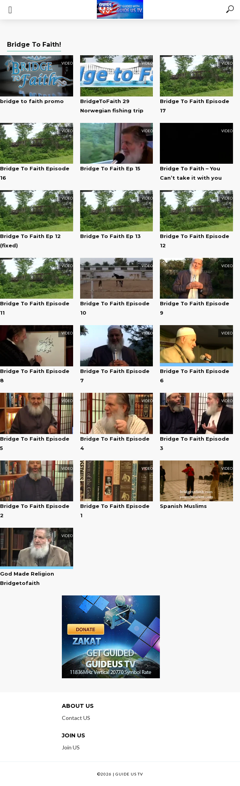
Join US (71, 747)
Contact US (76, 717)
